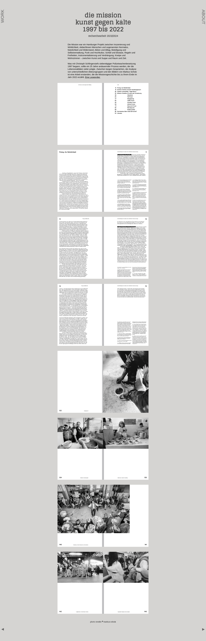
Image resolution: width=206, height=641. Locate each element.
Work (2, 16)
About (203, 17)
